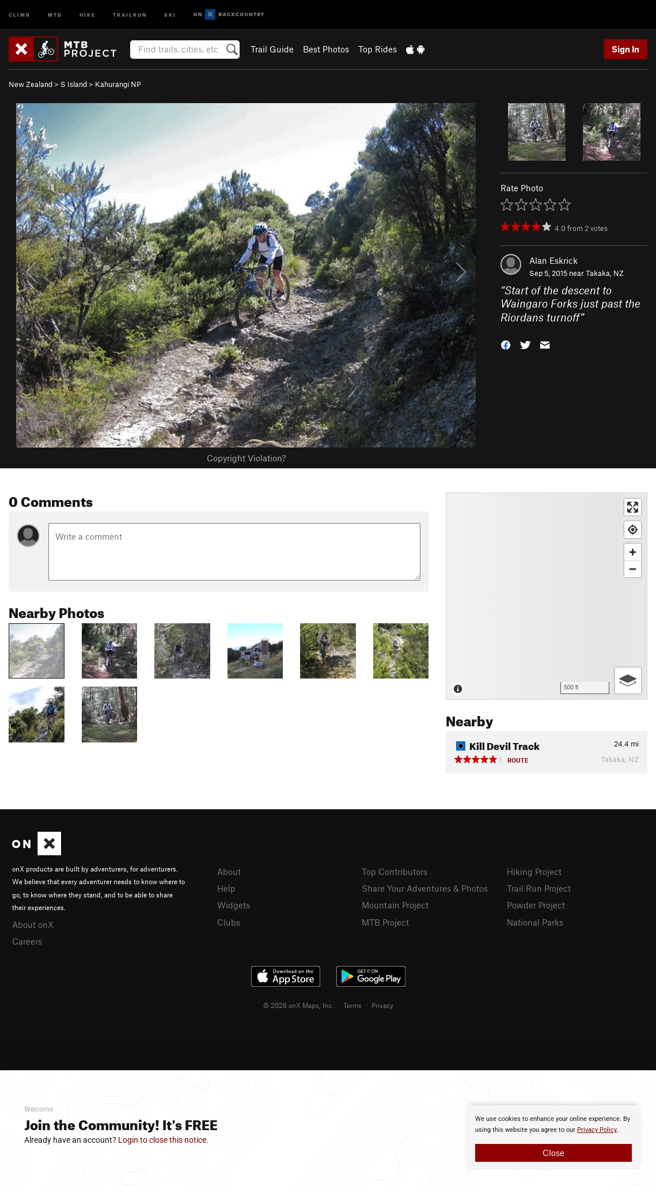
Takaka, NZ (605, 273)
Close (553, 1152)
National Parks (535, 922)
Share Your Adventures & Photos (425, 888)
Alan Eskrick (553, 260)
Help (226, 888)
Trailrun (130, 14)
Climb (20, 14)
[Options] (628, 681)
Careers (27, 941)
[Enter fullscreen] (632, 507)
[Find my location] (632, 529)
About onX (33, 924)
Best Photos (326, 49)
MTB (55, 14)
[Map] (546, 596)
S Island (73, 84)
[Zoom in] (632, 552)
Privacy (382, 1005)
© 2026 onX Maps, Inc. (298, 1005)
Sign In (625, 49)
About (229, 871)
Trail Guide (272, 49)
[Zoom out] (632, 568)
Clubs (228, 922)
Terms (352, 1005)
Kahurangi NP (118, 84)
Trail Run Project (539, 888)
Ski (170, 14)
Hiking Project (534, 871)
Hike (87, 14)
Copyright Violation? (246, 458)
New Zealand (30, 84)
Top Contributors (394, 871)
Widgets (233, 905)
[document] (553, 1137)
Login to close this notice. (163, 1140)
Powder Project (536, 905)
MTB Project (385, 922)
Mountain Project (395, 905)
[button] (505, 344)
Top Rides (377, 49)
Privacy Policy (597, 1130)
